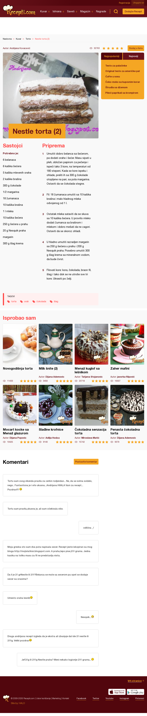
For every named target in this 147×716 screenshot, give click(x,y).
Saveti (71, 11)
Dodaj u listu (136, 48)
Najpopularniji (111, 56)
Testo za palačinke (116, 65)
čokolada (41, 301)
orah (26, 301)
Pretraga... (116, 11)
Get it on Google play (135, 695)
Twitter (95, 701)
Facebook (81, 701)
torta (13, 301)
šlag (56, 301)
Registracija (124, 3)
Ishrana (57, 11)
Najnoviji (133, 56)
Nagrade (101, 11)
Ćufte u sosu (112, 76)
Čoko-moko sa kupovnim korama (122, 81)
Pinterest (139, 701)
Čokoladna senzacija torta (91, 414)
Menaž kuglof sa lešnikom (91, 353)
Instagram (124, 701)
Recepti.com (19, 10)
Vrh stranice (135, 683)
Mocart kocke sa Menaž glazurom (20, 414)
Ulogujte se (138, 3)
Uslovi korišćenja (43, 701)
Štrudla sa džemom (116, 87)
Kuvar (43, 11)
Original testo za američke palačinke (122, 71)
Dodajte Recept (133, 11)
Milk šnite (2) (55, 353)
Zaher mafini (127, 353)
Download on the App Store (117, 695)
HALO (22, 706)
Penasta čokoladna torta (127, 414)
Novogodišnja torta (20, 353)
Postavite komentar (86, 461)
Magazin (85, 11)
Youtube (109, 701)
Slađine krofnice (55, 414)
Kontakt (65, 701)
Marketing (56, 701)
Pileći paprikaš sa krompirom (121, 92)
